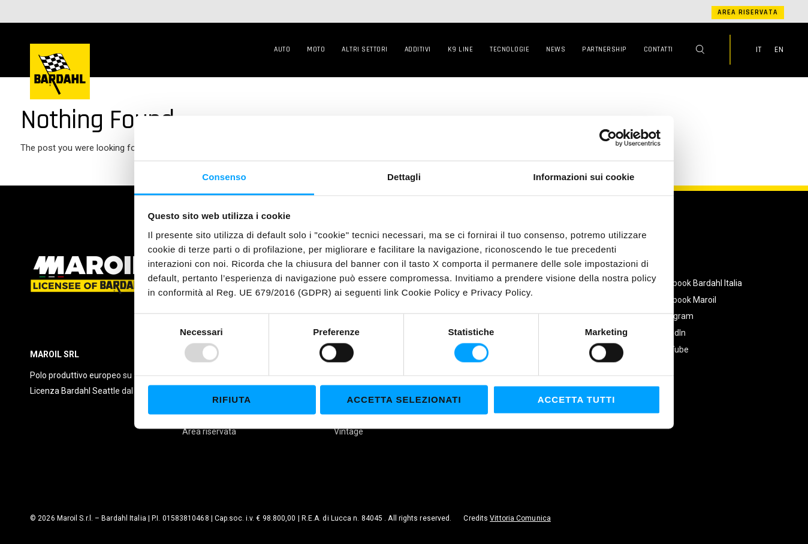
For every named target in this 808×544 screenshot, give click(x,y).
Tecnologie (509, 49)
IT (759, 49)
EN (779, 49)
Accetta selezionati (403, 400)
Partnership (604, 49)
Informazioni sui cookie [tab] (584, 177)
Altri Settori (365, 49)
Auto (282, 49)
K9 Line (461, 49)
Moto (316, 49)
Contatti (658, 49)
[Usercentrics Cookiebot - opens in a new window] (608, 138)
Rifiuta (231, 400)
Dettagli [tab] (404, 177)
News (555, 49)
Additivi (418, 49)
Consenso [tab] (224, 177)
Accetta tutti (577, 400)
